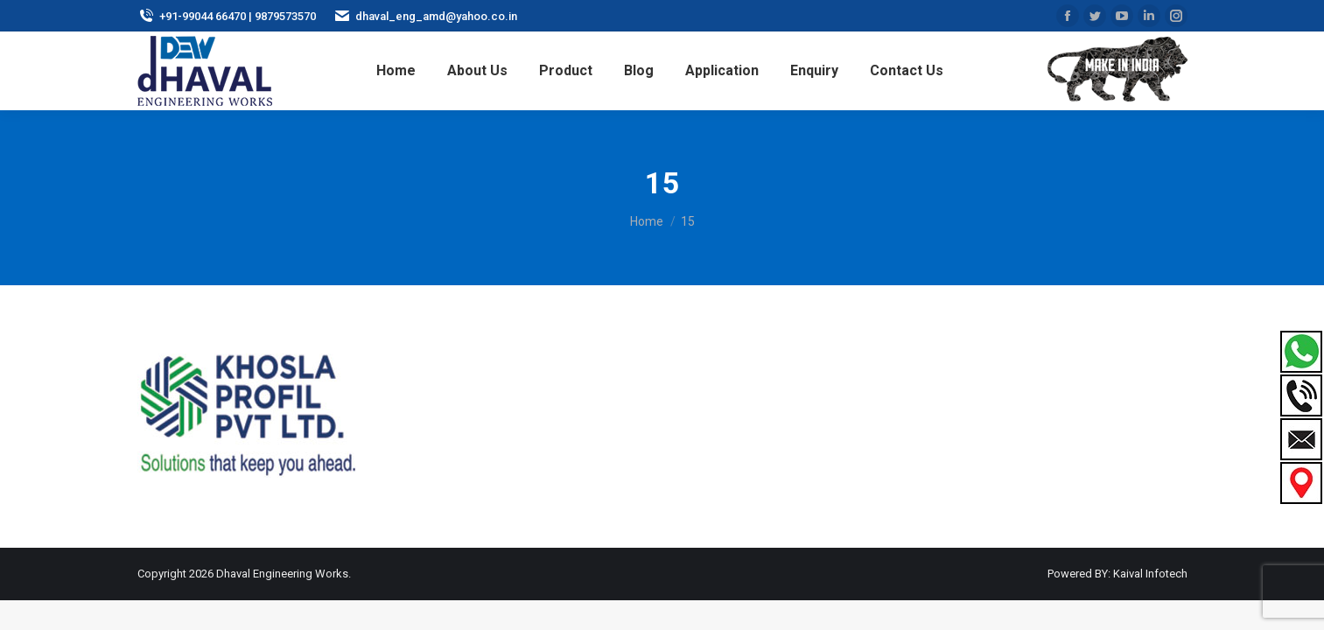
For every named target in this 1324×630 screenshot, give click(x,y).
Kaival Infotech (1150, 573)
